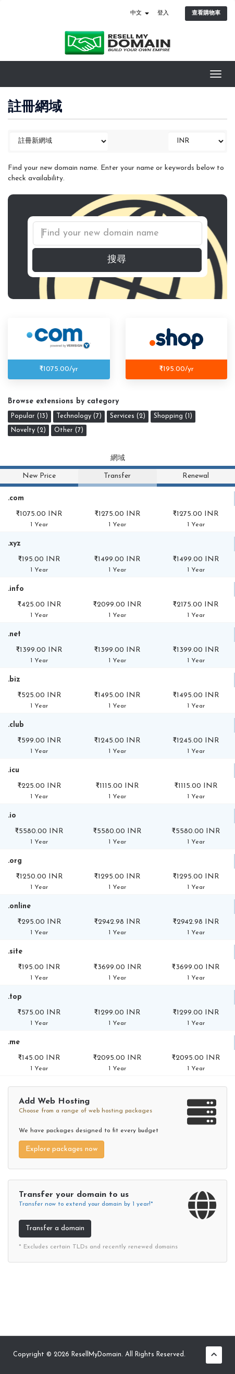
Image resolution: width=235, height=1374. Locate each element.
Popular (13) (29, 416)
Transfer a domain (55, 1228)
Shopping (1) (173, 416)
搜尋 (116, 260)
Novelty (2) (28, 430)
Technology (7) (79, 416)
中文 (139, 13)
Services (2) (127, 416)
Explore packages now (61, 1149)
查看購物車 (206, 13)
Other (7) (68, 430)
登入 (163, 13)
